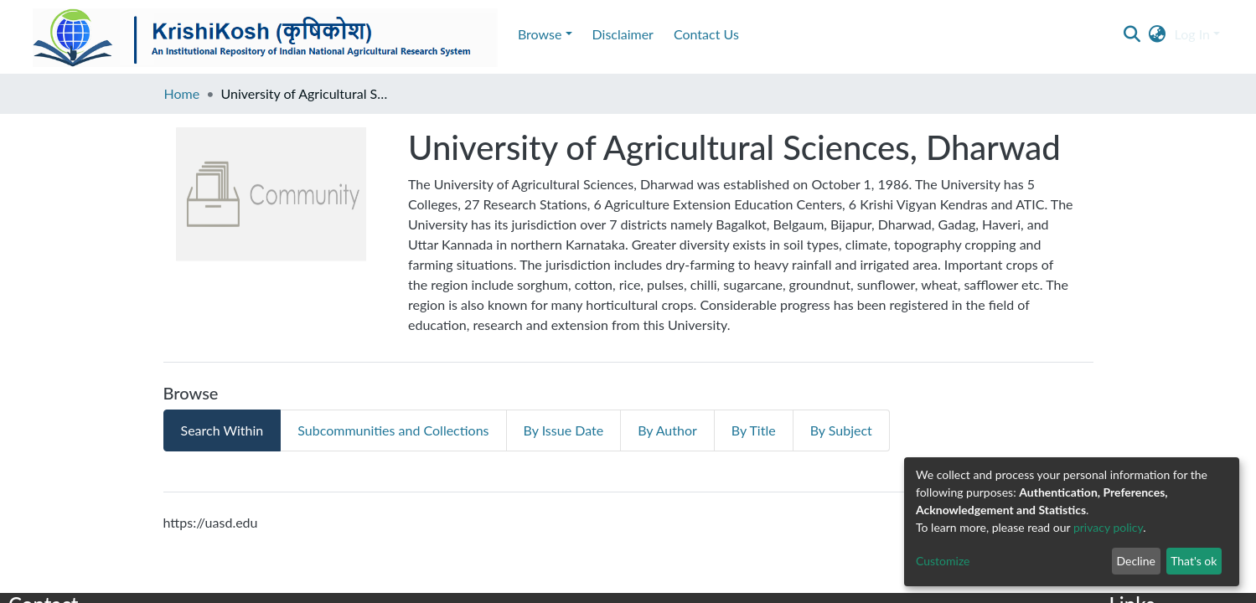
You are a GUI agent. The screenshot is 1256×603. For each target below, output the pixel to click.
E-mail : (27, 475)
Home (182, 93)
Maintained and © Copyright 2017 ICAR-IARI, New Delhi (136, 586)
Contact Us (241, 34)
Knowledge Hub (44, 540)
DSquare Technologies (143, 540)
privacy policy (1108, 527)
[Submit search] (1132, 34)
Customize (943, 561)
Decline (1135, 561)
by (100, 540)
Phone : (25, 519)
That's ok (1194, 561)
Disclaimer (158, 34)
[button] (1157, 34)
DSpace (1231, 586)
